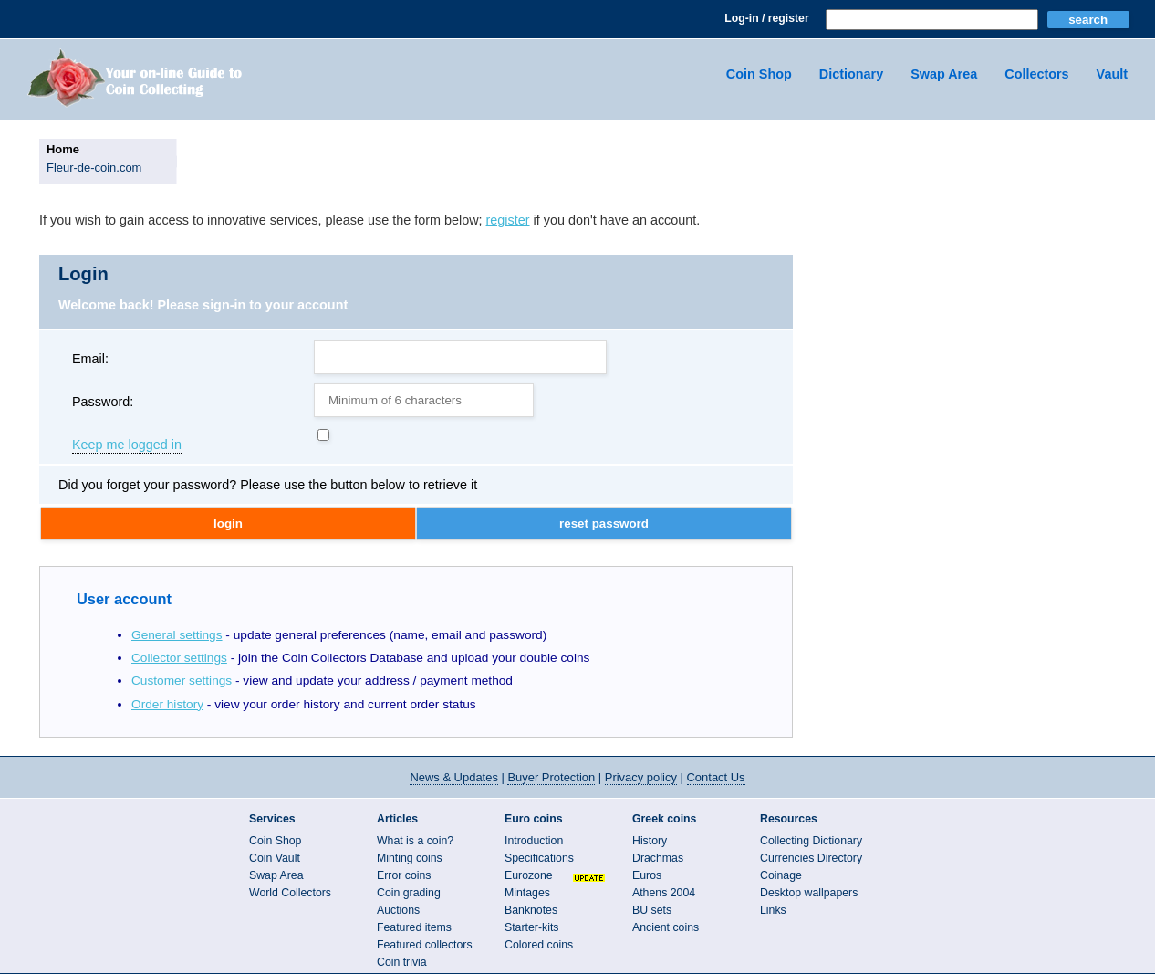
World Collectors (290, 892)
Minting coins (409, 858)
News (453, 777)
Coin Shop (759, 74)
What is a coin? (415, 840)
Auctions (398, 910)
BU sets (651, 910)
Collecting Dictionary (811, 840)
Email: (90, 358)
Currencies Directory (811, 858)
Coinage (781, 875)
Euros (646, 875)
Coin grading (409, 892)
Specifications (539, 858)
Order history (167, 704)
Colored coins (539, 944)
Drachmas (657, 858)
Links (773, 910)
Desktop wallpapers (809, 892)
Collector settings (179, 658)
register (508, 220)
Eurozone (529, 875)
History (649, 840)
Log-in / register (766, 18)
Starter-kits (531, 927)
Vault (1112, 74)
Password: (102, 401)
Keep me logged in (127, 445)
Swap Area (943, 74)
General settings (177, 635)
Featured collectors (425, 944)
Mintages (527, 892)
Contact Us (716, 777)
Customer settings (181, 680)
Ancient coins (665, 927)
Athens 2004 (663, 892)
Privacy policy (641, 777)
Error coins (404, 875)
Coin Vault (274, 858)
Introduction (534, 840)
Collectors (1036, 74)
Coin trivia (402, 962)
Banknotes (531, 910)
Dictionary (851, 74)
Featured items (414, 927)
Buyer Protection (551, 777)
